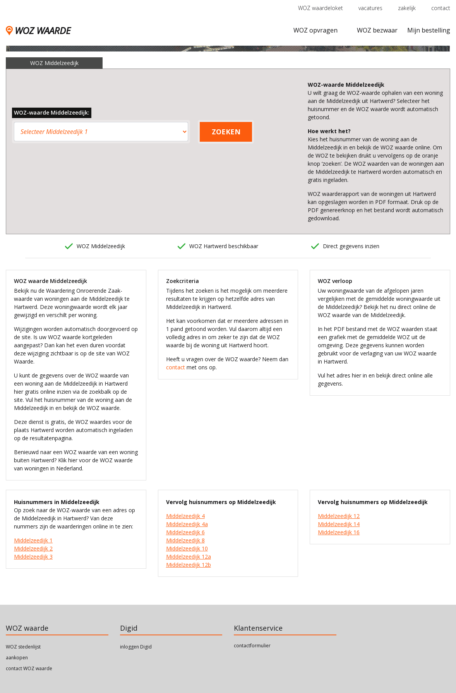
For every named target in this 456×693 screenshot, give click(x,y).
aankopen (17, 657)
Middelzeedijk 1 (33, 540)
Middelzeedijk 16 (339, 532)
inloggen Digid (136, 646)
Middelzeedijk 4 (185, 516)
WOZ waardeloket (320, 8)
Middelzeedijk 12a (188, 556)
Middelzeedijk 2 (33, 548)
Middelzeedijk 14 (339, 524)
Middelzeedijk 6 (185, 532)
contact (440, 8)
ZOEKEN (226, 131)
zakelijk (407, 8)
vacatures (370, 8)
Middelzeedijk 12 (339, 516)
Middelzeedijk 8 (185, 540)
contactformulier (252, 645)
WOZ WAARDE (38, 30)
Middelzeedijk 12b (188, 564)
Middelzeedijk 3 (33, 556)
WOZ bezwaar (377, 30)
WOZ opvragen (315, 30)
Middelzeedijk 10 (187, 548)
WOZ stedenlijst (23, 646)
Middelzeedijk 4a (187, 524)
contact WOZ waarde (29, 668)
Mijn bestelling (428, 30)
